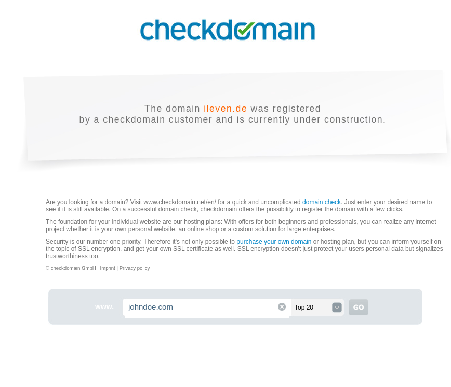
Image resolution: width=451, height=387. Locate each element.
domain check (321, 202)
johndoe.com (207, 308)
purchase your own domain (273, 241)
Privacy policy (135, 268)
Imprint (108, 268)
